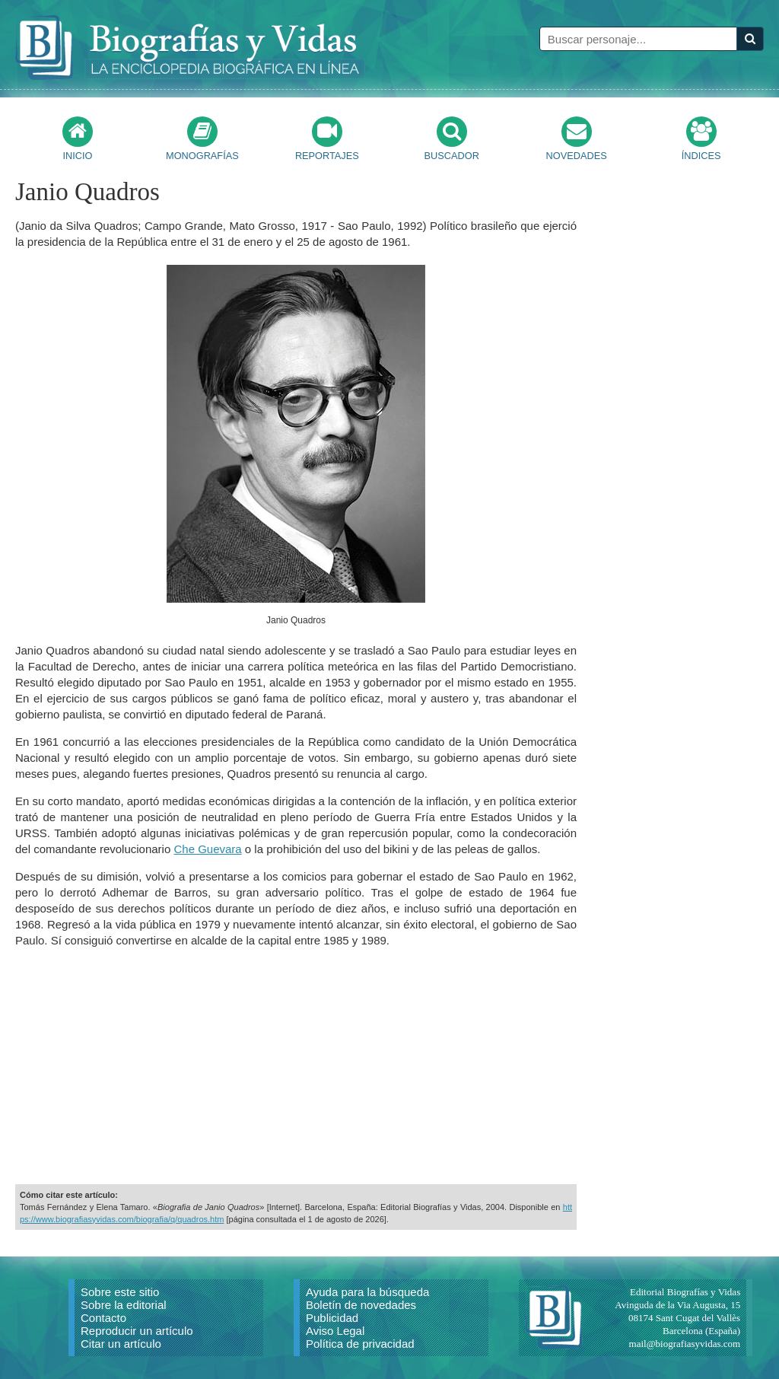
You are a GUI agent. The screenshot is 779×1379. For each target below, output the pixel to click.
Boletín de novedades (361, 1304)
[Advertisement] (296, 1066)
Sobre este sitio (120, 1291)
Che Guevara (207, 848)
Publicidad (332, 1317)
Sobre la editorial (124, 1304)
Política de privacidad (360, 1343)
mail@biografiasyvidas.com (685, 1343)
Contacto (103, 1317)
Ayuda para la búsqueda (367, 1291)
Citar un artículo (121, 1343)
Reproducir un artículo (137, 1330)
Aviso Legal (335, 1330)
